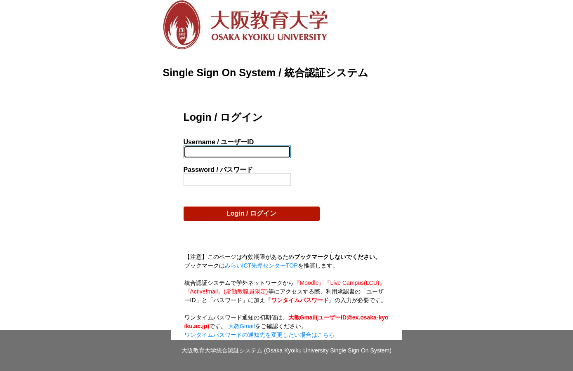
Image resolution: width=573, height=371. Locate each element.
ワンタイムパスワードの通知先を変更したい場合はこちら (259, 334)
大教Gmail (241, 326)
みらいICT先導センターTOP (261, 265)
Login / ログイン (251, 213)
